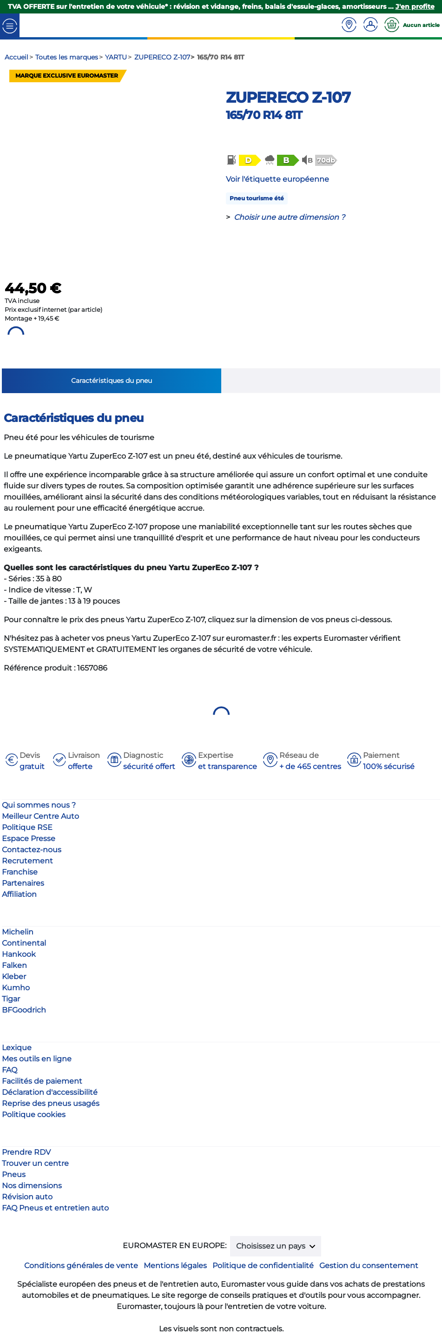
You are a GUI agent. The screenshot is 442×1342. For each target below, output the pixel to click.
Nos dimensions (32, 1185)
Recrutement (27, 860)
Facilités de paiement (42, 1081)
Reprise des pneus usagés (50, 1103)
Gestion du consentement (368, 1265)
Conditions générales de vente (81, 1265)
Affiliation (19, 894)
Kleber (14, 976)
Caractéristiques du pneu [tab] (111, 380)
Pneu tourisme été (257, 198)
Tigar (11, 998)
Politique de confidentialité (263, 1265)
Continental (24, 943)
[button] (243, 160)
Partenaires (23, 883)
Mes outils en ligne (37, 1058)
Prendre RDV (26, 1152)
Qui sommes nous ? (39, 805)
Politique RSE (27, 827)
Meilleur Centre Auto (40, 816)
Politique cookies (34, 1114)
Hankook (19, 954)
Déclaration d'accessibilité (50, 1092)
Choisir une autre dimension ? (289, 217)
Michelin (17, 932)
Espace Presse (28, 838)
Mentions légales (175, 1265)
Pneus (14, 1174)
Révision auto (27, 1196)
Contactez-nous (31, 849)
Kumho (16, 987)
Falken (14, 965)
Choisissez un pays (271, 1246)
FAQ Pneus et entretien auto (55, 1208)
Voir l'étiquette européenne (277, 179)
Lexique (17, 1047)
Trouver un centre (35, 1163)
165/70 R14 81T (264, 115)
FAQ (9, 1070)
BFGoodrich (24, 1010)
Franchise (20, 872)
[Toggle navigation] (10, 25)
